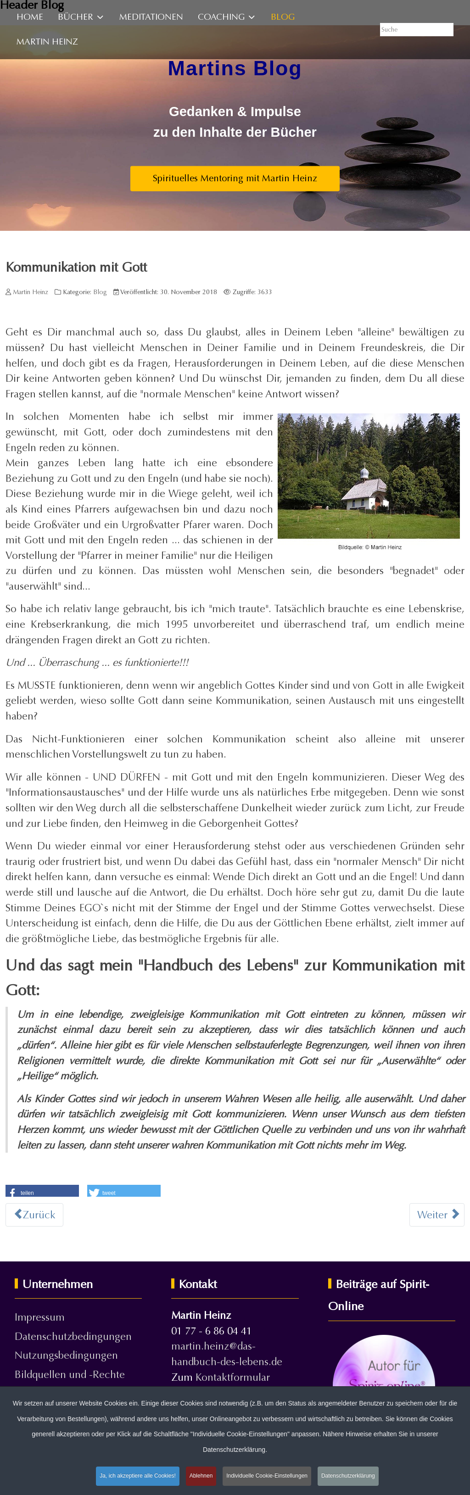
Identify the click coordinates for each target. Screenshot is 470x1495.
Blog (100, 292)
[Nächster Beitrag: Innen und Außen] (436, 1215)
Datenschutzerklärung (348, 1476)
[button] (42, 1192)
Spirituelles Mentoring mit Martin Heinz (235, 178)
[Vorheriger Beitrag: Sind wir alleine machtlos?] (34, 1215)
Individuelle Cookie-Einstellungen (267, 1476)
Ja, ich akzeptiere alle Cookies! (137, 1476)
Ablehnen (201, 1476)
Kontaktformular (233, 1377)
